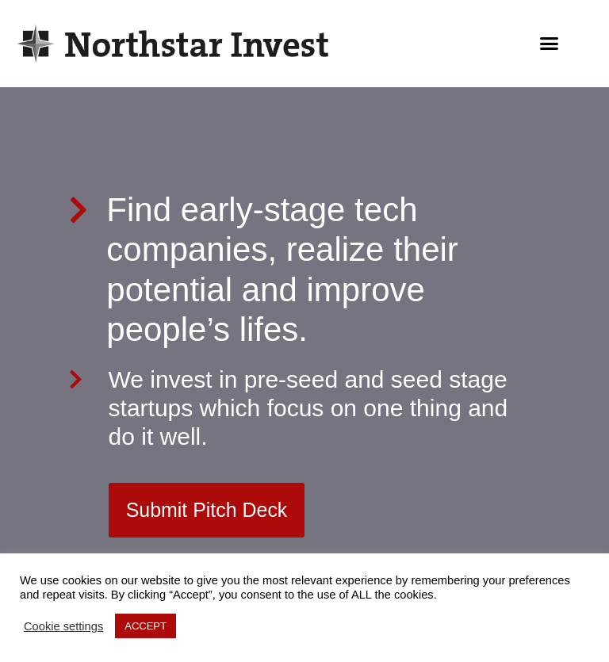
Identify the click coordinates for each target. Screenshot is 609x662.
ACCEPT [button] (145, 626)
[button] (549, 44)
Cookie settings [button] (63, 626)
